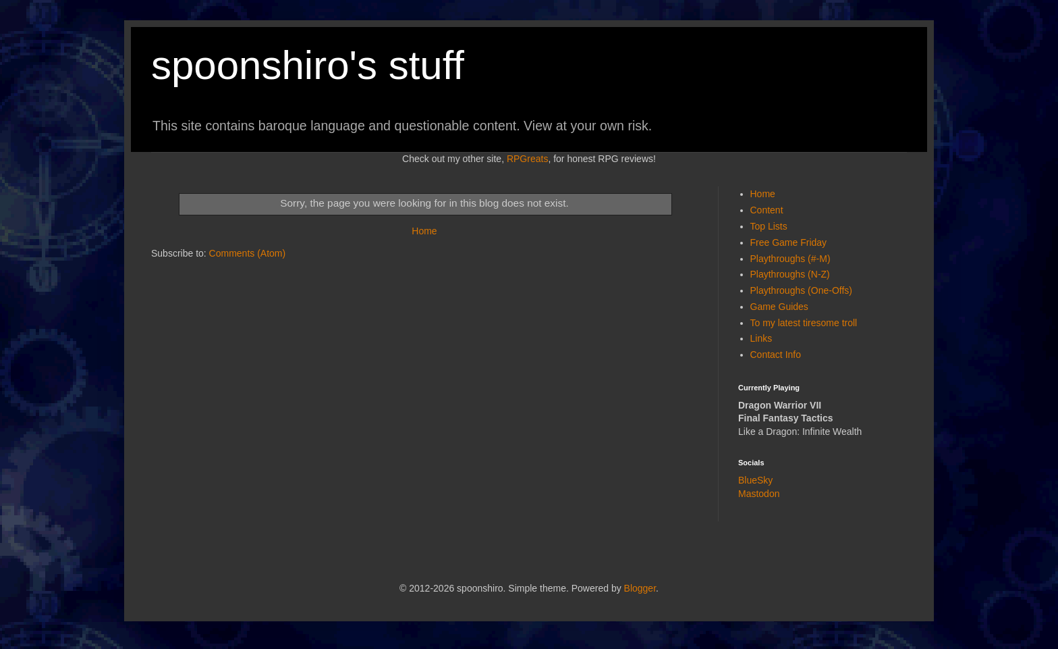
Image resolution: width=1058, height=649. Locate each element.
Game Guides (779, 306)
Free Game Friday (788, 242)
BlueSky (755, 480)
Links (761, 338)
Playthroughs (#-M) (790, 258)
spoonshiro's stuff (307, 65)
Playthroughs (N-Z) (790, 274)
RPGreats (527, 158)
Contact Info (776, 354)
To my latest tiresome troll (804, 322)
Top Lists (768, 226)
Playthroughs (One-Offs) (801, 290)
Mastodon (758, 493)
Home (424, 231)
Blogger (640, 588)
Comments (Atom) (247, 253)
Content (766, 210)
